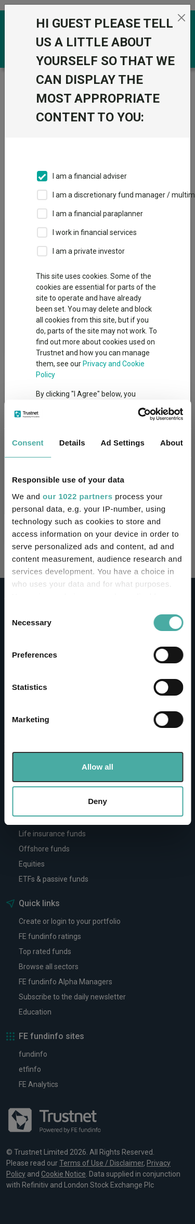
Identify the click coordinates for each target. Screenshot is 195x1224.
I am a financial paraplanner (98, 213)
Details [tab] (72, 442)
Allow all (97, 766)
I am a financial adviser (90, 176)
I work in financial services (95, 232)
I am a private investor (89, 251)
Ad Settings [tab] (123, 442)
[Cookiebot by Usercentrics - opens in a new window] (139, 414)
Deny (97, 801)
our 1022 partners (77, 496)
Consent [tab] (28, 442)
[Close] (181, 18)
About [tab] (171, 442)
